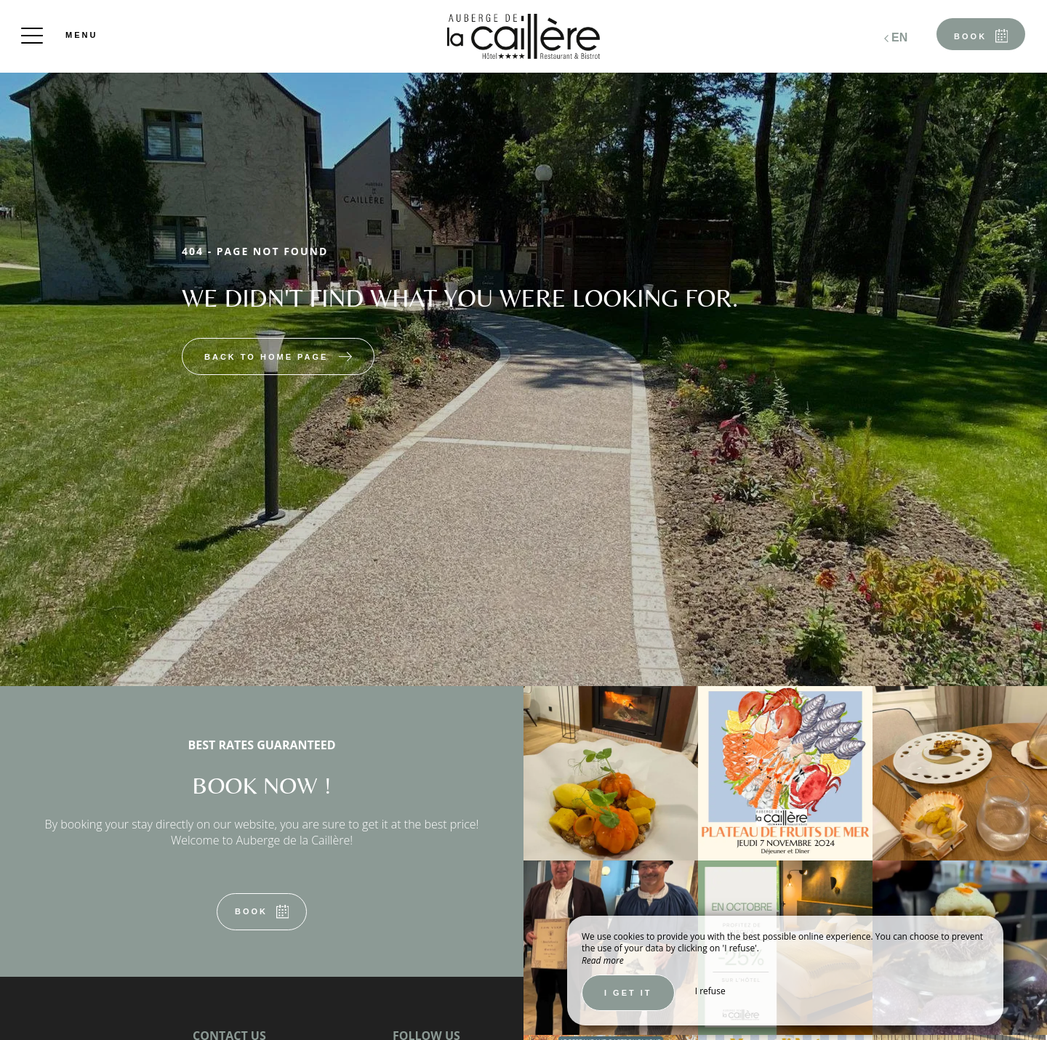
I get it (628, 992)
